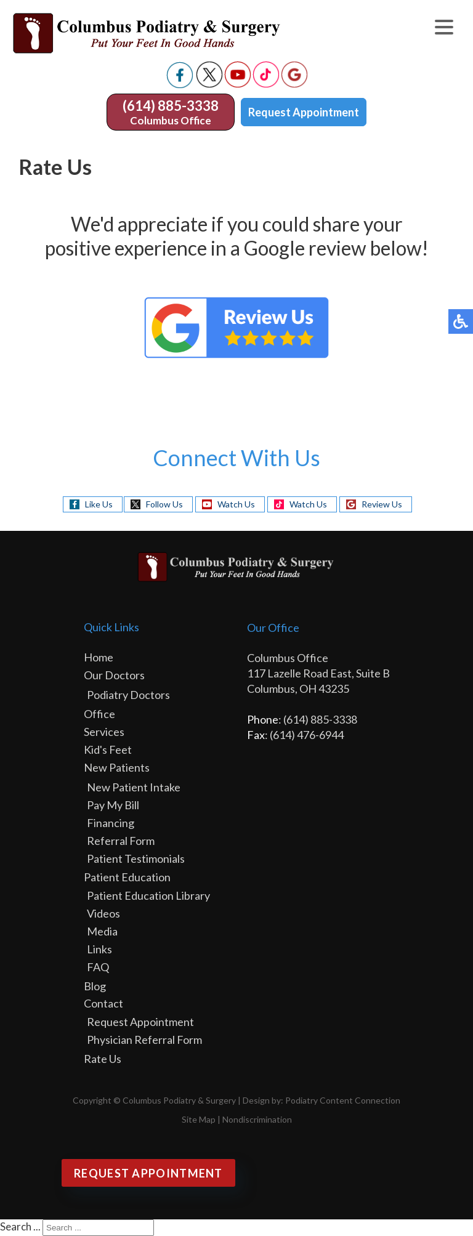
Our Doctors (114, 675)
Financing (110, 823)
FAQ (98, 967)
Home (98, 657)
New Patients (117, 767)
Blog (95, 986)
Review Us (382, 504)
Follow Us (164, 504)
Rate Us (102, 1058)
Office (99, 714)
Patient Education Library (148, 895)
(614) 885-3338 (171, 105)
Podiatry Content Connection (342, 1100)
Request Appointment (303, 112)
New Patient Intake (133, 787)
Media (102, 931)
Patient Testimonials (136, 858)
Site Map (199, 1119)
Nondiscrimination (257, 1119)
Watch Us (236, 504)
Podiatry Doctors (128, 694)
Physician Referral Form (144, 1039)
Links (99, 949)
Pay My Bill (113, 805)
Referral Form (121, 840)
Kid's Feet (108, 749)
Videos (103, 913)
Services (104, 731)
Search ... (20, 1226)
